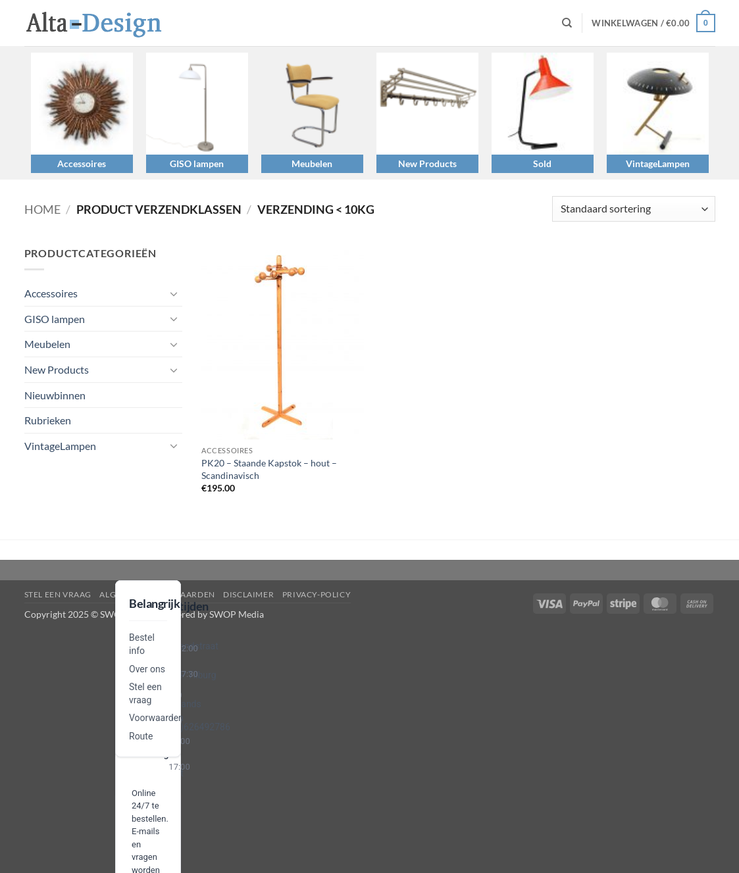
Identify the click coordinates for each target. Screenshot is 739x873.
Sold (542, 163)
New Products (427, 163)
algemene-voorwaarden (157, 594)
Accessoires (81, 163)
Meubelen (312, 163)
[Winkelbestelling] (633, 209)
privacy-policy (316, 594)
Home (42, 209)
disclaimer (248, 594)
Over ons (147, 669)
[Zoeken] (567, 23)
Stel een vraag (58, 594)
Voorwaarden (156, 717)
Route (141, 736)
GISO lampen (197, 163)
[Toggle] (174, 293)
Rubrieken (47, 420)
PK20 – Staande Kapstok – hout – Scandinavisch (269, 469)
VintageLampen (658, 163)
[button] (653, 23)
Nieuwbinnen (55, 395)
